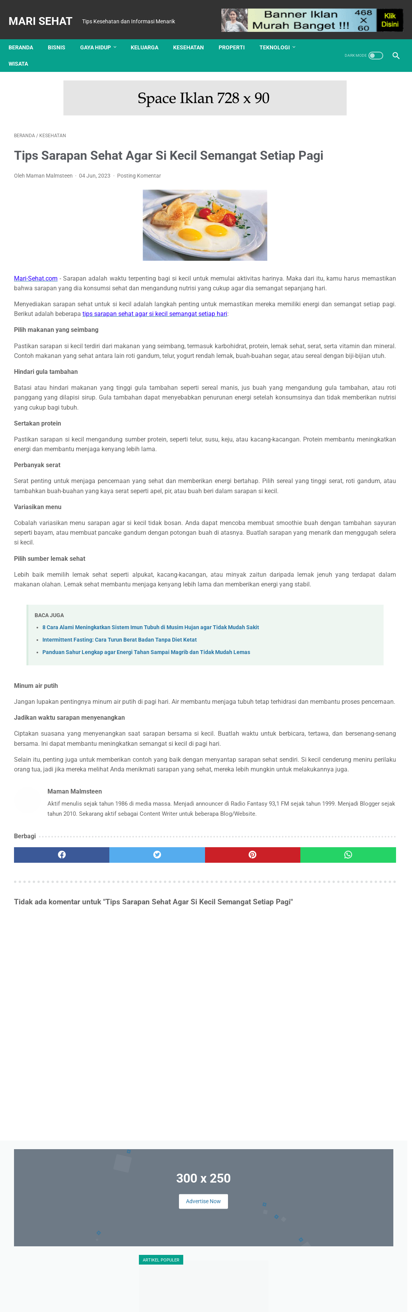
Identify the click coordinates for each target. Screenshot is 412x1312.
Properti (237, 34)
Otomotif (313, 631)
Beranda (26, 34)
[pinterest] (174, 990)
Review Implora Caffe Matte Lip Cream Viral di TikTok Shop (368, 840)
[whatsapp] (238, 990)
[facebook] (46, 990)
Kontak (165, 1287)
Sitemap (273, 1287)
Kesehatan (194, 34)
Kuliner (346, 617)
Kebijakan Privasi (235, 1287)
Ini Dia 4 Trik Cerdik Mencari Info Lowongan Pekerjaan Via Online (345, 258)
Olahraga (375, 617)
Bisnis (62, 34)
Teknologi (280, 34)
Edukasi (335, 572)
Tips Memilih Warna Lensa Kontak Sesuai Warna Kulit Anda (341, 316)
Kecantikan (316, 601)
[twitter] (110, 990)
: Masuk (360, 1300)
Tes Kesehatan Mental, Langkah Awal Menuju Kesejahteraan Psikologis (339, 481)
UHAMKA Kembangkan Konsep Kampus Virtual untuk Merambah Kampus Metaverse (348, 374)
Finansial (365, 572)
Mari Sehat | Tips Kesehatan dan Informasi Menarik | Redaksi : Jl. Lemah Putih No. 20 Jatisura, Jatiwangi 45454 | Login (208, 1300)
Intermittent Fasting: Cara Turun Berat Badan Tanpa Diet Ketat (119, 735)
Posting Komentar (139, 184)
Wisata (23, 50)
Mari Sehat (46, 13)
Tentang (139, 1287)
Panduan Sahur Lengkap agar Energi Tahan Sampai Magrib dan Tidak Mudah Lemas (146, 748)
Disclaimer (194, 1287)
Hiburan (349, 587)
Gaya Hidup (101, 34)
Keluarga (150, 34)
